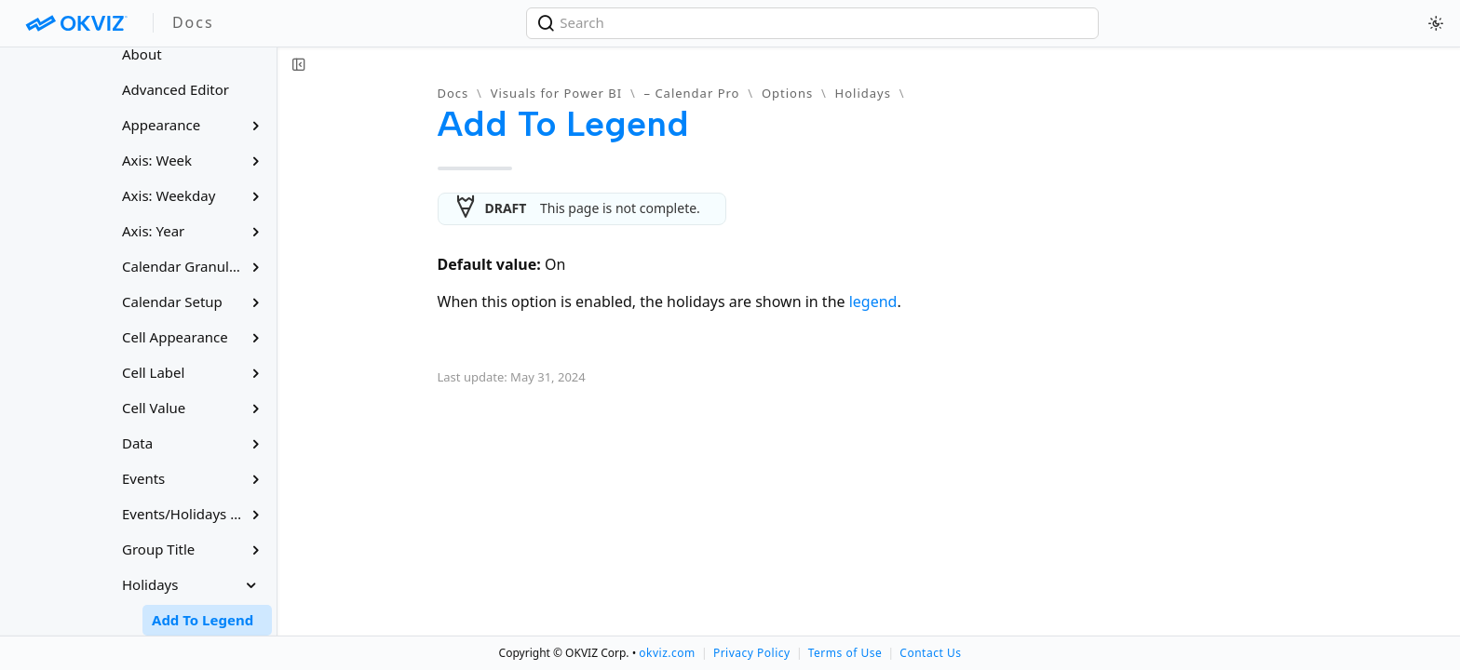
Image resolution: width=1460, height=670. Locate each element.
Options (787, 93)
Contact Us (930, 653)
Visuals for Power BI (556, 93)
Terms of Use (845, 653)
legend (873, 301)
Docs (453, 93)
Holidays (863, 93)
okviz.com (667, 653)
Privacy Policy (752, 653)
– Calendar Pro (692, 93)
